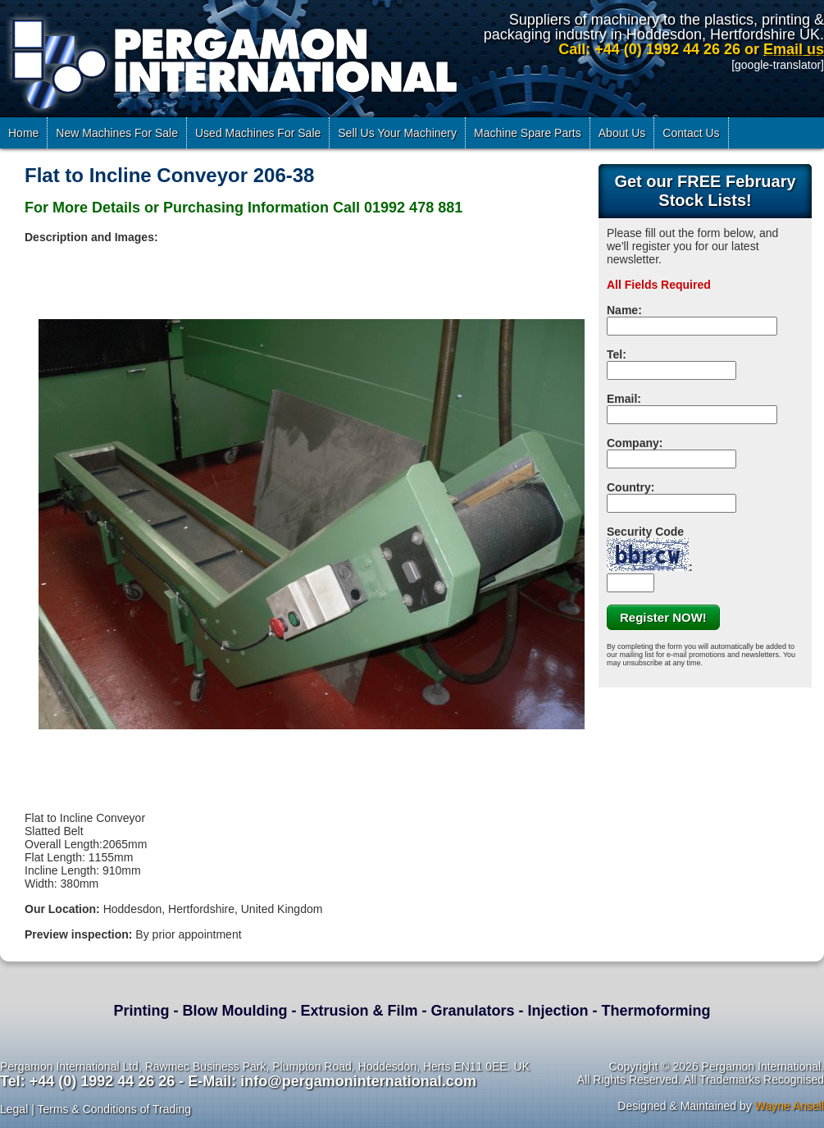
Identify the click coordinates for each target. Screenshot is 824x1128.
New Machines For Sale (117, 132)
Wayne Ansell (789, 1105)
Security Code (648, 548)
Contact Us (690, 132)
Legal (14, 1109)
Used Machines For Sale (258, 132)
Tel (614, 354)
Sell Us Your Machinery (397, 132)
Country (629, 487)
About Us (622, 132)
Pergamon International (231, 60)
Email (622, 398)
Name (622, 310)
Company (633, 443)
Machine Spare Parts (527, 132)
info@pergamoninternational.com (358, 1081)
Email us (793, 49)
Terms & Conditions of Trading (114, 1109)
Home (23, 132)
